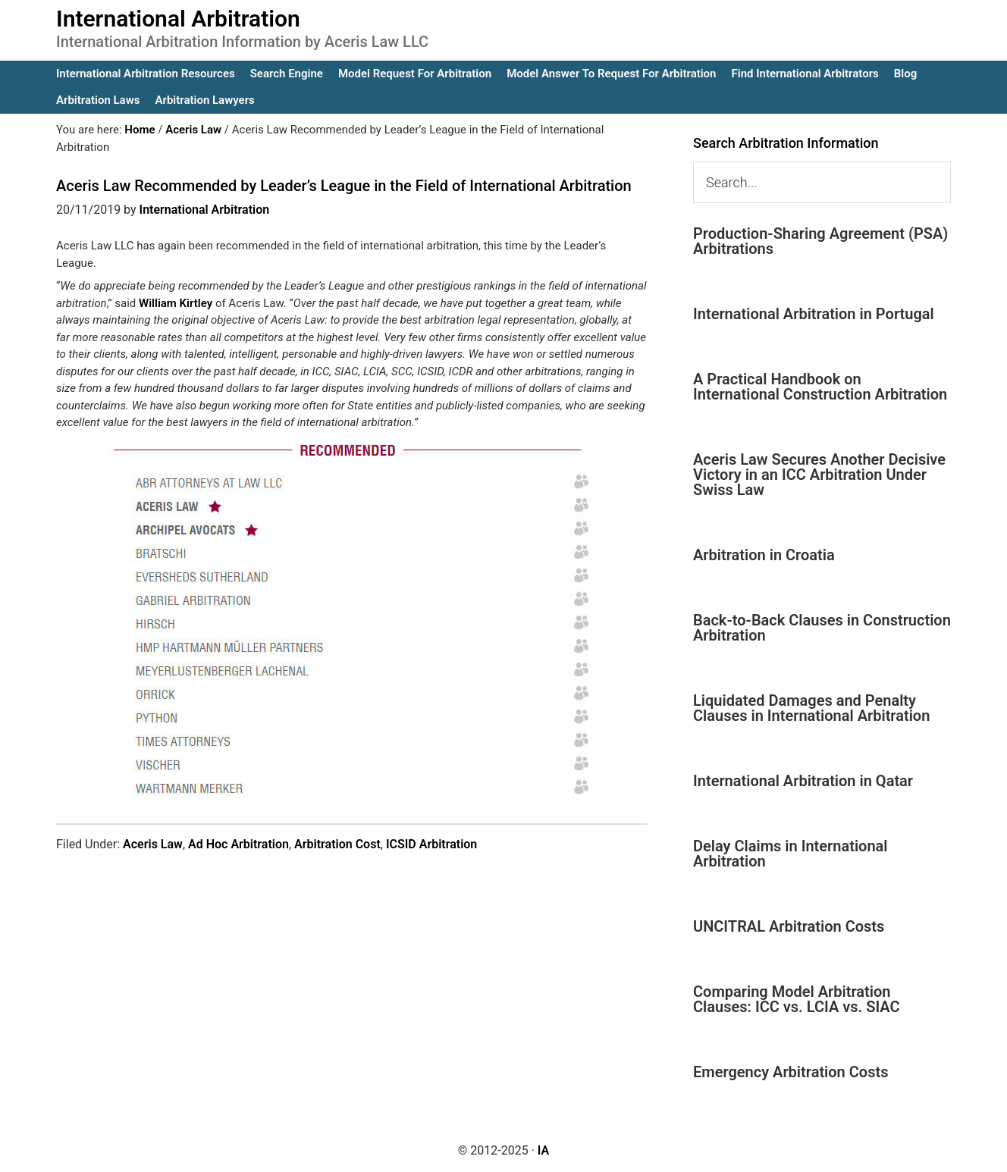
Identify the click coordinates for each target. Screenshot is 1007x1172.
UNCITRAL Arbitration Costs (788, 926)
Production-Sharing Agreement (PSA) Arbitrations (820, 241)
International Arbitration (178, 18)
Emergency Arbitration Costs (790, 1072)
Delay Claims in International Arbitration (790, 853)
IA (543, 1150)
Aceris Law (153, 844)
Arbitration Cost (337, 844)
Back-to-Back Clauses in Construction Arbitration (822, 627)
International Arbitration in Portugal (813, 314)
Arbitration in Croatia (764, 555)
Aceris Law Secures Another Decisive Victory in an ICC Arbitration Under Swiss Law (819, 474)
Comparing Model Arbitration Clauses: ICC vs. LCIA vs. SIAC (796, 999)
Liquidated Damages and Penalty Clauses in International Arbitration (811, 708)
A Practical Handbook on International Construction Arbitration (820, 386)
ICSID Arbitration (431, 844)
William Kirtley (175, 303)
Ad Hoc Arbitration (238, 844)
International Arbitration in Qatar (803, 781)
